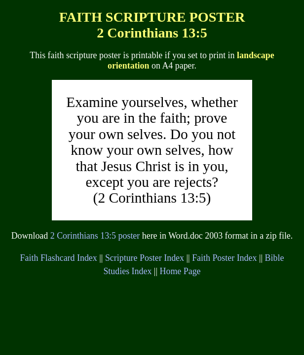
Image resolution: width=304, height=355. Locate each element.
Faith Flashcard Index (58, 258)
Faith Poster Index (224, 258)
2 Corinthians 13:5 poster (95, 236)
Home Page (180, 271)
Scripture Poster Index (144, 258)
